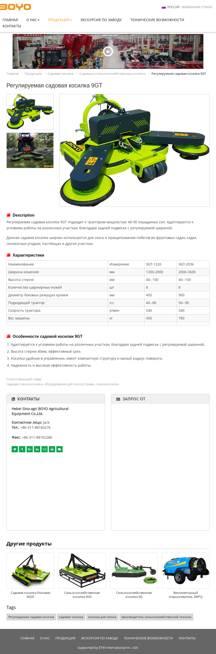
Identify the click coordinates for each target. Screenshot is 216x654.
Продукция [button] (60, 19)
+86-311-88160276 (35, 427)
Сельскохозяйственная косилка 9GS (82, 594)
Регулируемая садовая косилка (31, 617)
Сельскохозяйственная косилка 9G (134, 594)
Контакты (11, 26)
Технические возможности (157, 19)
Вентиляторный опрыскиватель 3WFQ (186, 594)
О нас (45, 638)
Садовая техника (60, 73)
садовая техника (71, 617)
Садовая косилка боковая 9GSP (30, 594)
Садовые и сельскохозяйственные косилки (112, 73)
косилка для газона (102, 617)
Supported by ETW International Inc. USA (108, 647)
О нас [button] (32, 19)
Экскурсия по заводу (101, 19)
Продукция (33, 73)
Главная (10, 19)
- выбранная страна (189, 7)
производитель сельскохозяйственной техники (156, 617)
